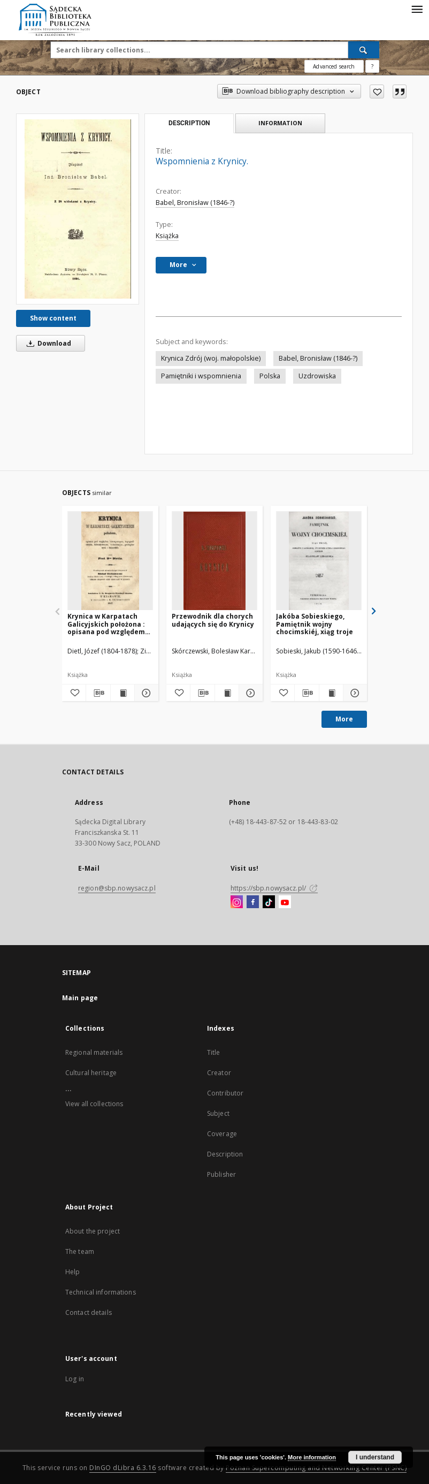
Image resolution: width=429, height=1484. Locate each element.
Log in (74, 1378)
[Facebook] (253, 902)
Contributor (225, 1093)
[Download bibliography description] (98, 693)
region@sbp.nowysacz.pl (117, 888)
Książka (167, 235)
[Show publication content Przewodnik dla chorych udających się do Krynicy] (227, 693)
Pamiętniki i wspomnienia (201, 375)
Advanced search (334, 66)
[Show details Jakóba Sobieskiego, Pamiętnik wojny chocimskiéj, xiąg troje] (353, 693)
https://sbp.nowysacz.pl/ (274, 888)
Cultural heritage (91, 1072)
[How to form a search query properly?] (372, 66)
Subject (218, 1113)
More (344, 719)
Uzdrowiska (317, 375)
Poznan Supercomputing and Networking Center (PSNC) (316, 1467)
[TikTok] (269, 902)
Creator (219, 1072)
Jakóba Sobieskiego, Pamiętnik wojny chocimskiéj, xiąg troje (314, 624)
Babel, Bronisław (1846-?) (195, 202)
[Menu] (416, 8)
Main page (80, 997)
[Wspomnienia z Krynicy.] (77, 209)
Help (72, 1271)
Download (47, 343)
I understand (375, 1457)
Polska (269, 375)
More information (312, 1457)
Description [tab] (189, 123)
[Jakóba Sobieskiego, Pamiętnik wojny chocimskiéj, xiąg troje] (319, 561)
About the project (92, 1231)
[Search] (363, 49)
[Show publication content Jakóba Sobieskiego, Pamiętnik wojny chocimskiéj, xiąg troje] (331, 693)
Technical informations (100, 1292)
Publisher (221, 1174)
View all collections (94, 1103)
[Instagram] (237, 902)
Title (213, 1052)
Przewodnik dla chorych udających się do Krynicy (213, 620)
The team (79, 1251)
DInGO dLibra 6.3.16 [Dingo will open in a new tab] (122, 1467)
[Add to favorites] (377, 91)
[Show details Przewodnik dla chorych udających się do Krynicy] (249, 693)
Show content (53, 318)
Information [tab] (280, 123)
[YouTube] (285, 902)
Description (225, 1154)
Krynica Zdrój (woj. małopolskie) (211, 358)
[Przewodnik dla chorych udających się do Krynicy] (214, 561)
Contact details (88, 1312)
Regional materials (93, 1052)
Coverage (222, 1133)
